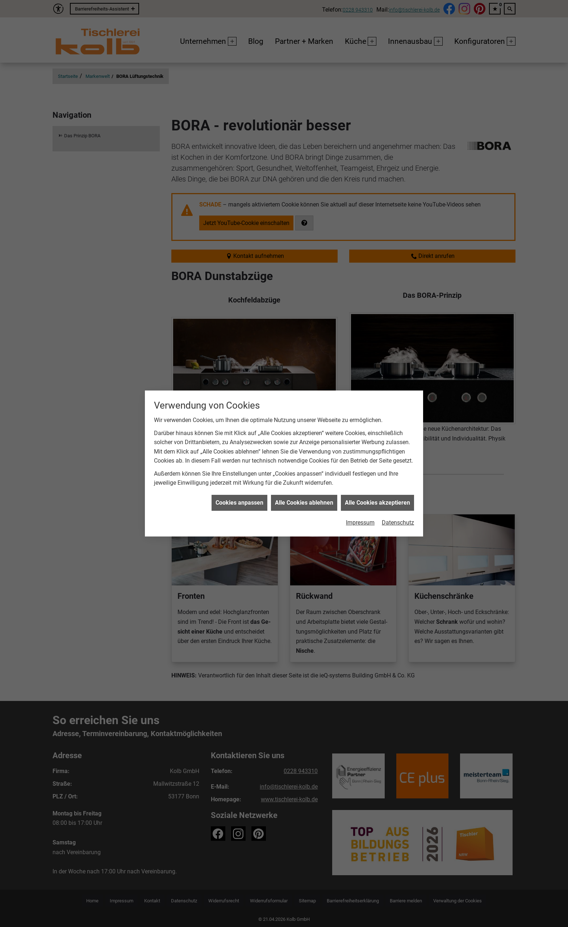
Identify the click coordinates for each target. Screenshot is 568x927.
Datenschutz (398, 509)
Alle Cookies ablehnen (304, 489)
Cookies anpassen (239, 489)
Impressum (360, 509)
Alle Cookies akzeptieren (377, 489)
